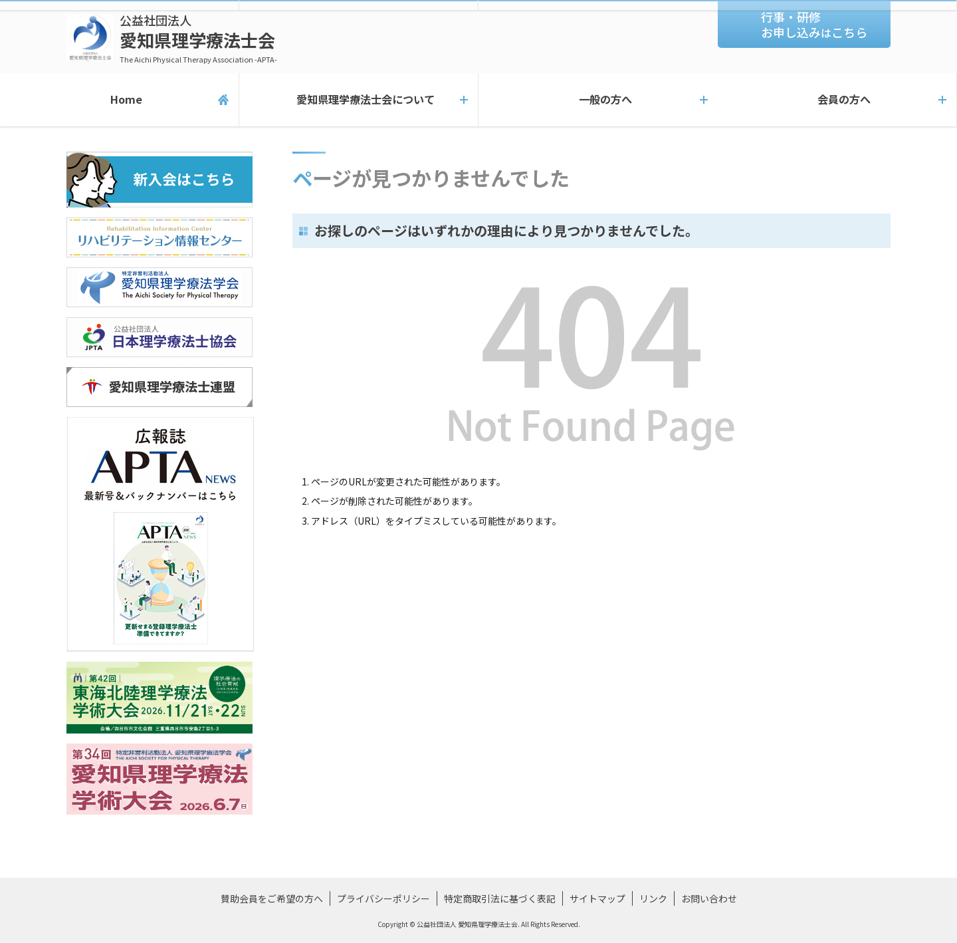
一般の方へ (598, 99)
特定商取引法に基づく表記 (500, 898)
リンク (653, 898)
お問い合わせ (709, 898)
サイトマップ (597, 898)
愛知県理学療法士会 (198, 38)
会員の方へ (837, 99)
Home (119, 99)
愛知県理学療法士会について (358, 99)
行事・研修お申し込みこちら (814, 24)
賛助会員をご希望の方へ (272, 898)
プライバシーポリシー (383, 898)
